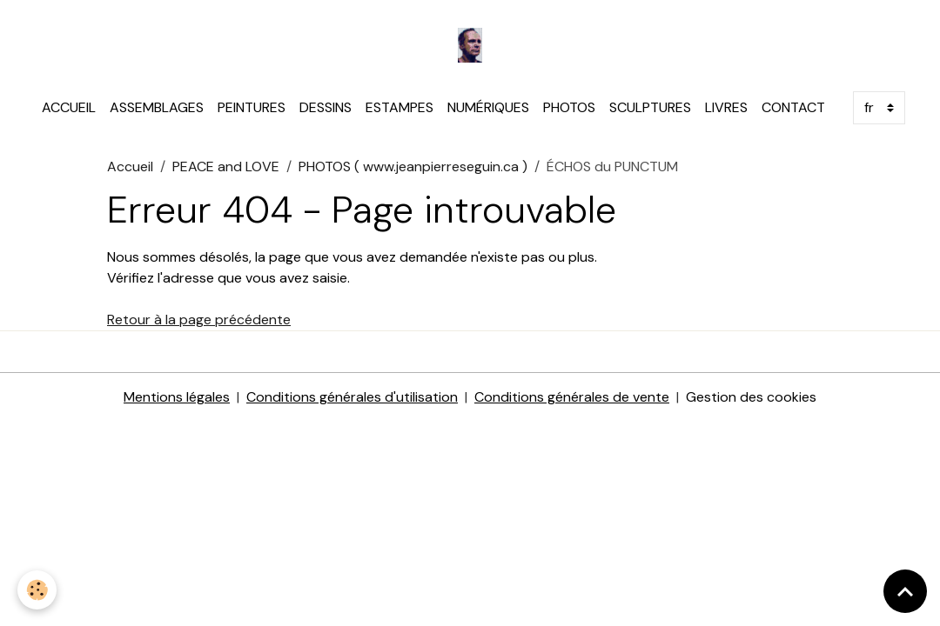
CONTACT (793, 107)
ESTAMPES (399, 107)
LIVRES (726, 107)
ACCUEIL (69, 107)
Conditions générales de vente (571, 397)
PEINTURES (251, 107)
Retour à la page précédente (199, 319)
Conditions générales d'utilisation (352, 397)
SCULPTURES (650, 107)
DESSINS (325, 107)
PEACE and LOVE (225, 166)
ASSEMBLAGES (157, 107)
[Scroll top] (905, 591)
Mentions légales (177, 397)
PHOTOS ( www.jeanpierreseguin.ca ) (413, 166)
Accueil (130, 166)
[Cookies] (37, 589)
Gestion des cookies (751, 397)
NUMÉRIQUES (488, 107)
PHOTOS (569, 107)
